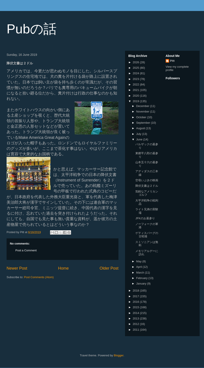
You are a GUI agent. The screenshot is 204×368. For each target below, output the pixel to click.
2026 (136, 62)
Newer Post (17, 268)
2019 (136, 101)
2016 (136, 301)
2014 (136, 313)
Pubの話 (32, 29)
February (142, 278)
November (143, 111)
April (139, 266)
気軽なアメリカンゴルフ (146, 193)
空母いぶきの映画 (146, 180)
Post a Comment (26, 250)
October (141, 117)
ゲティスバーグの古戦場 (146, 234)
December (143, 106)
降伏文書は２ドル (146, 185)
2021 (136, 90)
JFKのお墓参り (145, 218)
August (141, 128)
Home (63, 268)
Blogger (118, 355)
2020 (136, 95)
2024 (136, 73)
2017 (136, 296)
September (143, 122)
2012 (136, 324)
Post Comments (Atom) (39, 277)
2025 (136, 67)
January (141, 283)
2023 (136, 79)
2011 (136, 329)
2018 (136, 290)
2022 (136, 84)
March (140, 272)
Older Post (109, 268)
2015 (136, 307)
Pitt (172, 60)
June (139, 139)
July (139, 134)
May (139, 261)
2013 (136, 318)
